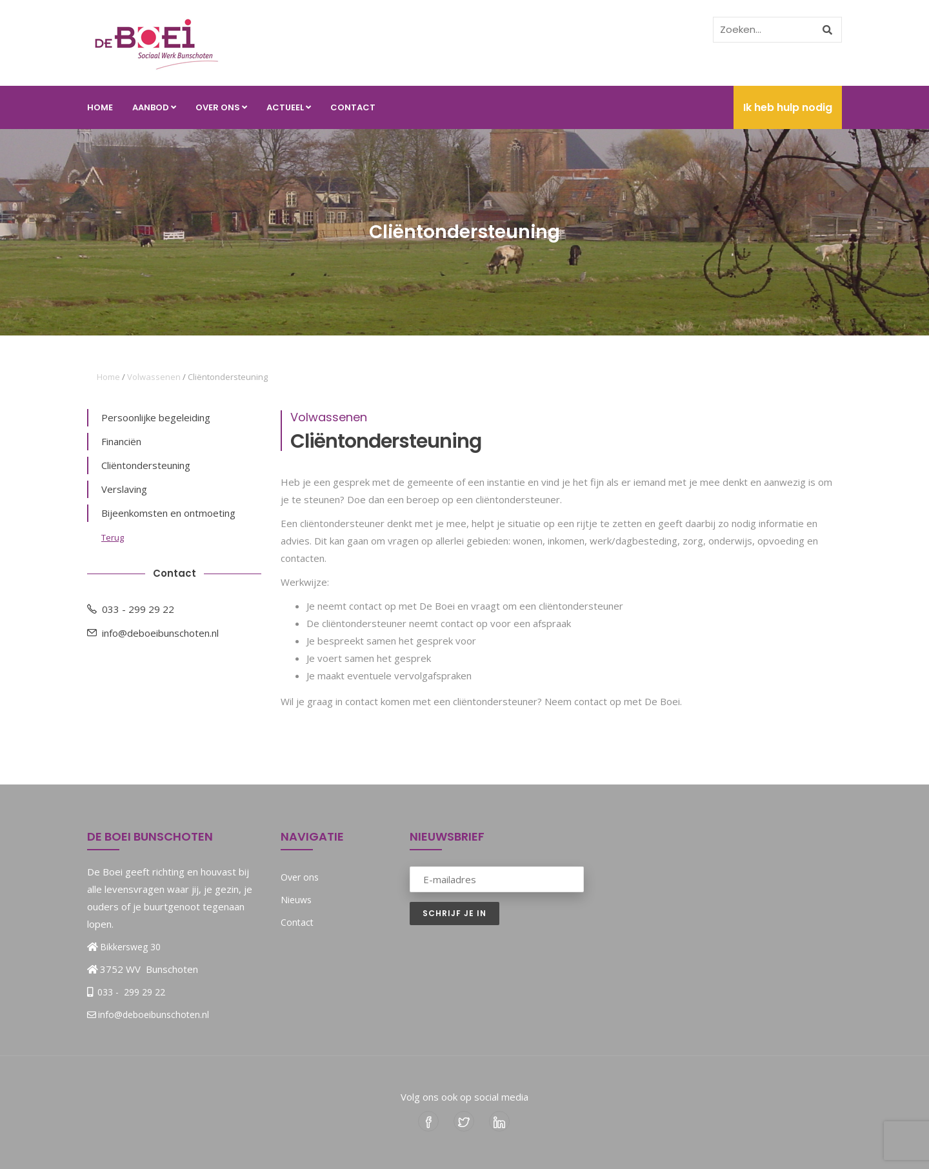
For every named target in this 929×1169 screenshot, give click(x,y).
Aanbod (154, 107)
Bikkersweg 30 (130, 947)
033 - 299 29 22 (130, 609)
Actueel (288, 107)
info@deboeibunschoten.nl (153, 632)
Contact (352, 107)
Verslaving (124, 489)
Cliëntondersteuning (145, 465)
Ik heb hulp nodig (787, 107)
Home (100, 107)
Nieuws (296, 900)
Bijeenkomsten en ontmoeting (168, 512)
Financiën (121, 441)
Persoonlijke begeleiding (155, 417)
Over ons (221, 107)
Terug (112, 537)
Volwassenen (154, 377)
